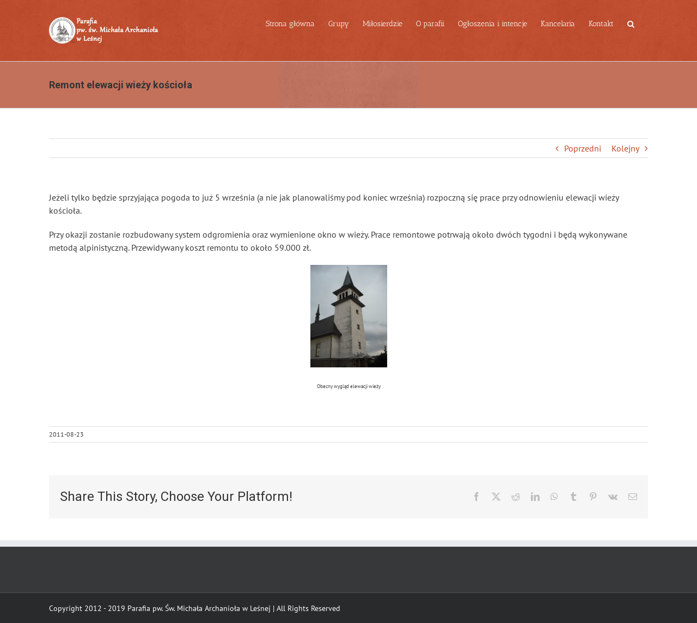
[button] (630, 23)
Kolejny (625, 148)
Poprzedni (582, 148)
